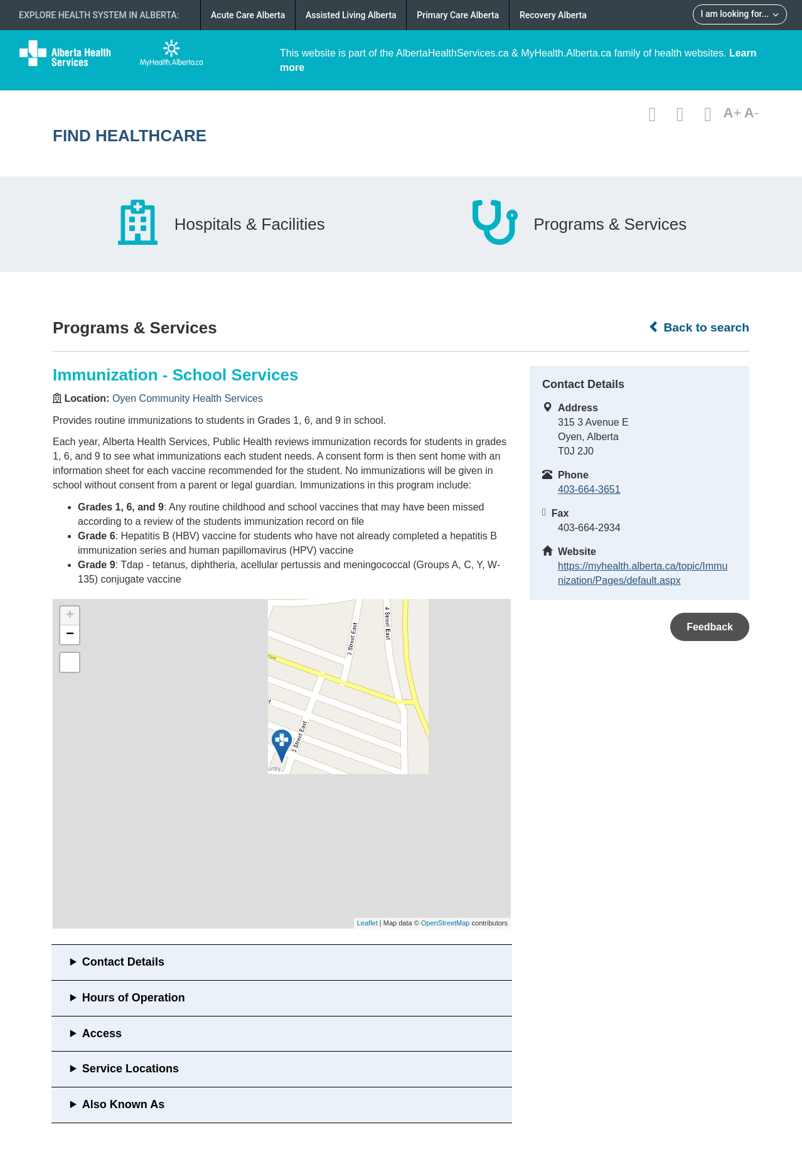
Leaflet (367, 923)
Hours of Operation (133, 997)
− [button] (70, 634)
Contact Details (123, 962)
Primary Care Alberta (458, 15)
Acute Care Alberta (248, 15)
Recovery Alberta (553, 15)
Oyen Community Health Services (187, 398)
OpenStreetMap (445, 923)
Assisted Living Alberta (351, 15)
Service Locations (130, 1068)
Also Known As (123, 1104)
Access (102, 1033)
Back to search (698, 327)
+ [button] (70, 615)
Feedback (710, 627)
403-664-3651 (589, 489)
